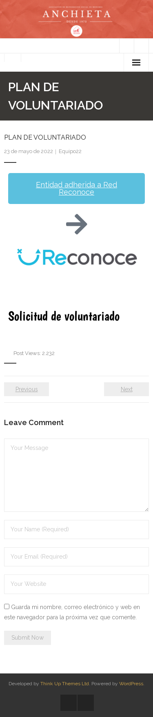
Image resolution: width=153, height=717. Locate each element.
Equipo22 (70, 151)
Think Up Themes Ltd (64, 683)
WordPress (131, 683)
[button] (76, 188)
